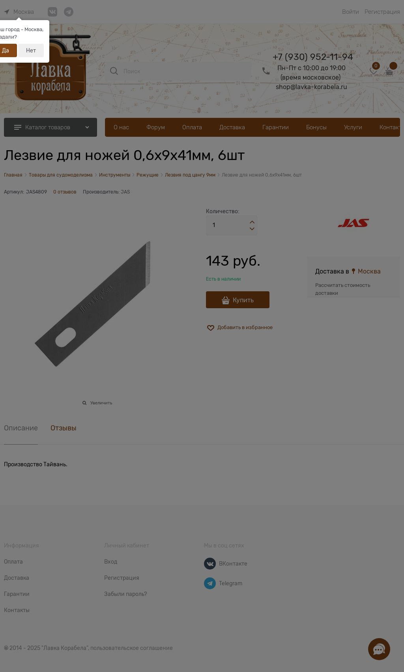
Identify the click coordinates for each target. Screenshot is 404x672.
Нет (31, 50)
